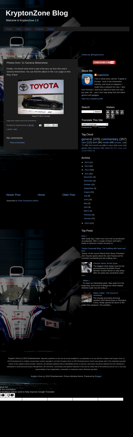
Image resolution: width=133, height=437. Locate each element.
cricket (107, 148)
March (87, 211)
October (87, 184)
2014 (87, 162)
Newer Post (13, 194)
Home (9, 29)
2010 (87, 223)
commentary (109, 139)
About (28, 29)
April (86, 207)
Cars (18, 29)
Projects (39, 29)
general (87, 139)
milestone (96, 148)
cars (15, 129)
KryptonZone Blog (37, 13)
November (88, 181)
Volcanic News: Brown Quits (105, 263)
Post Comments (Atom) (28, 201)
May (86, 203)
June (86, 199)
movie (106, 142)
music (120, 145)
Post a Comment (17, 143)
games (84, 148)
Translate (99, 127)
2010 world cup (95, 145)
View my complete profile (92, 99)
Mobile (51, 29)
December (88, 177)
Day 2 (84, 236)
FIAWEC (90, 151)
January (87, 218)
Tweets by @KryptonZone (93, 55)
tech (95, 142)
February (88, 215)
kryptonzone (103, 75)
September (89, 188)
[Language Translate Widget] (95, 124)
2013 (87, 166)
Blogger (98, 376)
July (86, 196)
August (87, 192)
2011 (87, 174)
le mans (109, 145)
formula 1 (118, 143)
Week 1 (86, 280)
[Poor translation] (10, 395)
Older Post (68, 194)
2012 (87, 170)
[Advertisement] (66, 42)
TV (83, 145)
